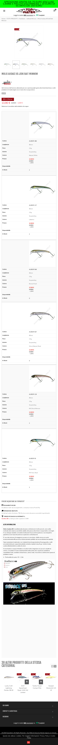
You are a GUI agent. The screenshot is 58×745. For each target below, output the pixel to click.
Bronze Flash (33, 284)
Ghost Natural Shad (35, 346)
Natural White (33, 155)
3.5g (30, 148)
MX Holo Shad (33, 473)
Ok (28, 742)
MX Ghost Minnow (34, 408)
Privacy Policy (44, 736)
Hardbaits (22, 19)
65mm (31, 145)
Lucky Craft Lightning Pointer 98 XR (11, 691)
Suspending (32, 152)
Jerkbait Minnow (31, 19)
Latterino (31, 219)
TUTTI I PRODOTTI (12, 19)
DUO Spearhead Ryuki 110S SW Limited (28, 692)
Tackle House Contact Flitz (47, 691)
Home (3, 19)
